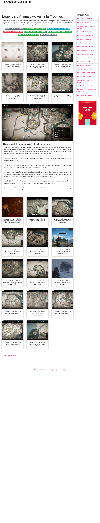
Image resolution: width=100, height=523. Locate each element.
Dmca (35, 370)
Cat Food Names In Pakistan (86, 86)
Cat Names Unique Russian (85, 35)
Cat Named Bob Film (83, 65)
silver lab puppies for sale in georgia (58, 28)
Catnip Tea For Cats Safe (85, 54)
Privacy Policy (53, 370)
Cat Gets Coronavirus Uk (85, 22)
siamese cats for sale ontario (14, 28)
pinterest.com (12, 355)
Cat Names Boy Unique (84, 18)
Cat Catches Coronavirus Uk (86, 76)
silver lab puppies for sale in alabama (59, 31)
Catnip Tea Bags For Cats (85, 46)
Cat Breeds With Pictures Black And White (86, 91)
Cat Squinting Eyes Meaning (86, 73)
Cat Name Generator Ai (84, 69)
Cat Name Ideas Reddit (84, 61)
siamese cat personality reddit (13, 31)
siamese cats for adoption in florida (35, 31)
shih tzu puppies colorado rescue (28, 34)
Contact (43, 370)
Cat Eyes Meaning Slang (84, 32)
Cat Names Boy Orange (84, 39)
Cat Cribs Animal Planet (84, 95)
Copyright (63, 370)
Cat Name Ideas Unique (84, 58)
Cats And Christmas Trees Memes (85, 81)
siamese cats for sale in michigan (35, 28)
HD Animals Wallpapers (17, 2)
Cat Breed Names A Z (84, 43)
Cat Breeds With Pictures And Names (86, 27)
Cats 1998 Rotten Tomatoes (85, 50)
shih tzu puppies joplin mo (49, 34)
